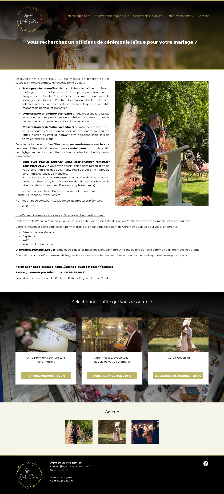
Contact (203, 16)
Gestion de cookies (61, 481)
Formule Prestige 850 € (112, 375)
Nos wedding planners (110, 16)
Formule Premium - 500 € (46, 375)
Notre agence (77, 16)
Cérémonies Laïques (147, 16)
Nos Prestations (179, 16)
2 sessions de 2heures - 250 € (178, 375)
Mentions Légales (61, 477)
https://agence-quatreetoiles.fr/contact (76, 200)
